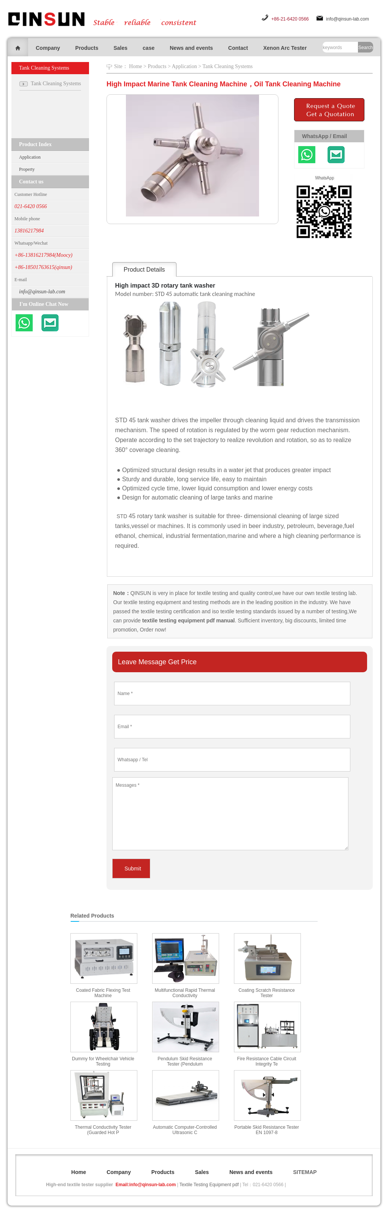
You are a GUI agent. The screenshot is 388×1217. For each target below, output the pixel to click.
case (148, 48)
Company (48, 48)
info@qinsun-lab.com (347, 19)
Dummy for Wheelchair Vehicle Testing (103, 1061)
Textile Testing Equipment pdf (209, 1184)
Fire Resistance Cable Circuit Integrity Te (266, 1061)
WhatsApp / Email (324, 136)
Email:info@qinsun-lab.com (146, 1184)
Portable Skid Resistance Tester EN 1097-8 (266, 1130)
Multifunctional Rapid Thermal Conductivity (185, 993)
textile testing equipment (151, 602)
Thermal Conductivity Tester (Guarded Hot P (103, 1130)
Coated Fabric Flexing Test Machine (103, 993)
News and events (191, 48)
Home (135, 66)
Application (30, 157)
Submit (132, 868)
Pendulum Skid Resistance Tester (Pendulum (184, 1061)
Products (87, 48)
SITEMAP (304, 1172)
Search (365, 47)
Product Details (144, 269)
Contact (238, 48)
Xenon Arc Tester (285, 48)
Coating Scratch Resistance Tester (267, 993)
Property (27, 169)
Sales (120, 48)
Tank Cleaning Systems (227, 66)
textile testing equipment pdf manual (188, 620)
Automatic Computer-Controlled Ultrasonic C (185, 1130)
